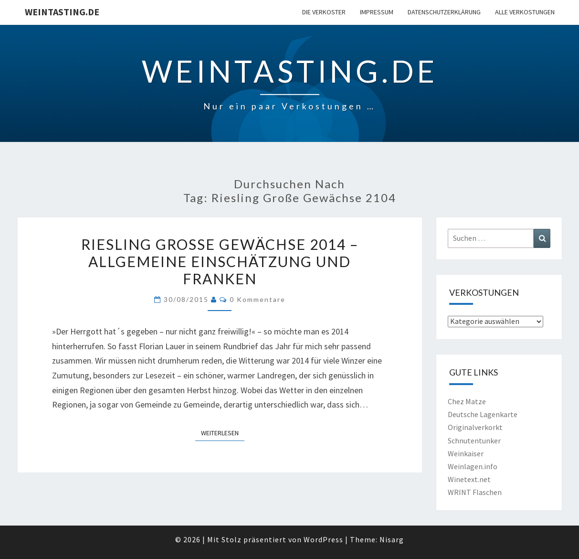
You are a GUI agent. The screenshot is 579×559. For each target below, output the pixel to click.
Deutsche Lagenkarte (482, 414)
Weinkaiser (466, 453)
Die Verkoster (324, 12)
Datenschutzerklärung (444, 12)
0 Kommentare (257, 299)
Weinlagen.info (472, 466)
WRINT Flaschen (475, 492)
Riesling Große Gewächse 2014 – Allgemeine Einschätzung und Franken (219, 261)
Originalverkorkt (475, 427)
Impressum (376, 12)
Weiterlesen (222, 432)
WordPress (323, 539)
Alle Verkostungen (525, 12)
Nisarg (391, 539)
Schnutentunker (474, 440)
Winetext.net (469, 479)
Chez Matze (467, 401)
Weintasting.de (62, 12)
